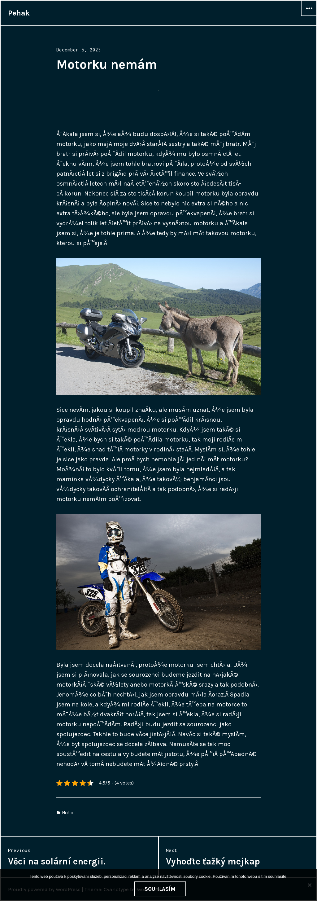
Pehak (19, 13)
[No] (309, 885)
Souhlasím (160, 889)
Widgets (309, 15)
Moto (67, 812)
